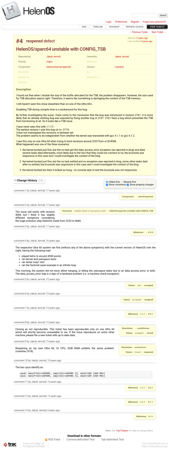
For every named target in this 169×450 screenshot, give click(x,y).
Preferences (121, 21)
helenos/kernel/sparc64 (59, 67)
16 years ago (53, 240)
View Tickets (157, 27)
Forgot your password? (154, 21)
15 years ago (53, 279)
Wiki (84, 27)
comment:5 (20, 279)
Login (109, 21)
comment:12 (21, 397)
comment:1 (20, 190)
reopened (34, 41)
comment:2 (20, 204)
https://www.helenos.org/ (155, 447)
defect (49, 41)
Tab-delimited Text (112, 440)
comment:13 (21, 411)
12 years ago (54, 397)
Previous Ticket (140, 32)
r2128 (49, 126)
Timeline (98, 27)
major (49, 61)
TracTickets (122, 431)
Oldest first (114, 182)
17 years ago (141, 38)
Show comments (117, 184)
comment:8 (20, 322)
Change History (30, 180)
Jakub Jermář (54, 56)
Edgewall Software (35, 447)
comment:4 (20, 240)
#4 (19, 41)
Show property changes (142, 184)
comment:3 (20, 226)
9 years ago (146, 41)
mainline (119, 67)
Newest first (130, 182)
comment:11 (21, 382)
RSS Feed (54, 440)
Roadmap (114, 27)
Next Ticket (157, 32)
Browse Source (135, 27)
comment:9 (20, 341)
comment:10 (21, 360)
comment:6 (20, 293)
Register (135, 21)
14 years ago (54, 382)
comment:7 (20, 307)
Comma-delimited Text (81, 440)
